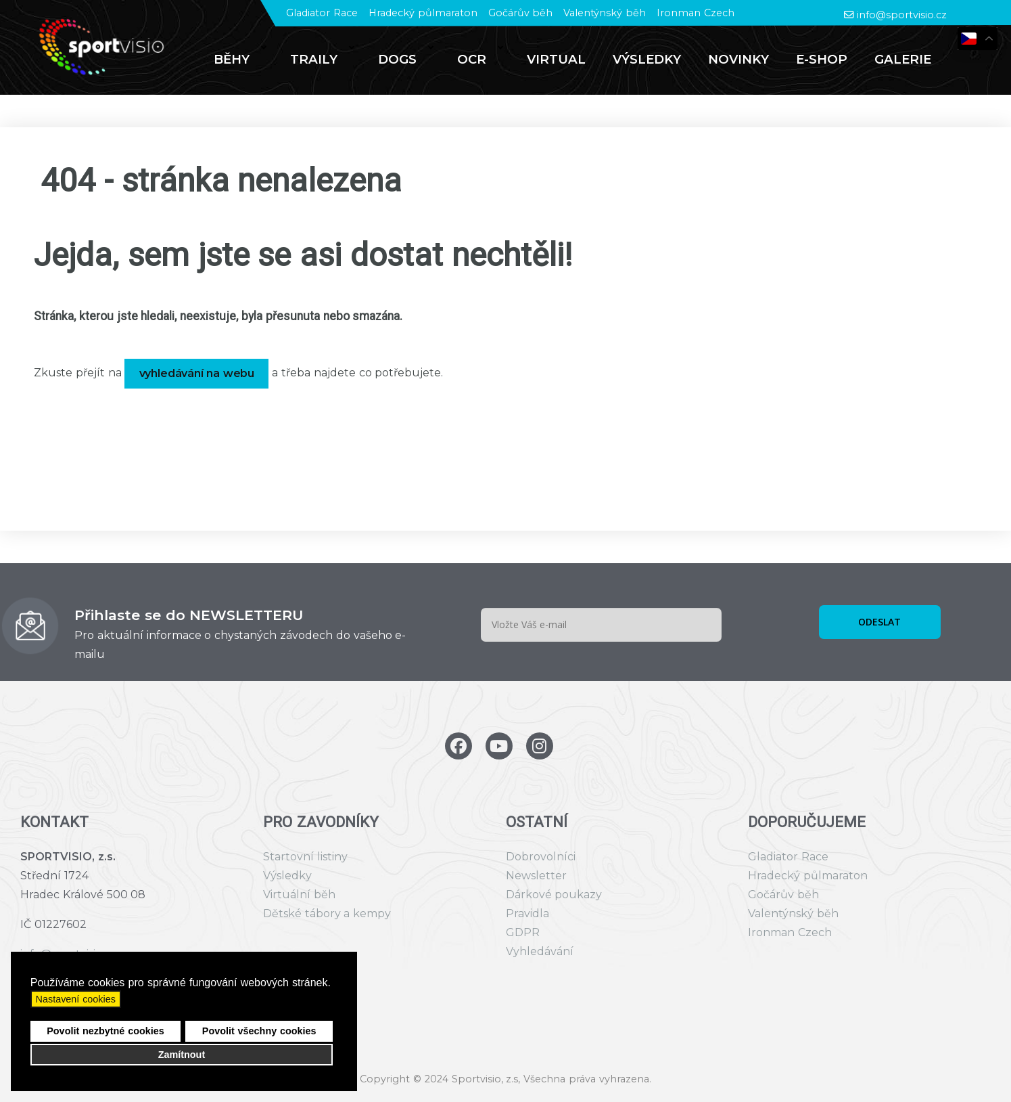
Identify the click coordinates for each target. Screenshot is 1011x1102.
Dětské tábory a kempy (327, 913)
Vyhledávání (539, 951)
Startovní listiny (305, 856)
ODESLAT (879, 621)
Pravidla (527, 913)
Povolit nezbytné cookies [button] (105, 1031)
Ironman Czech (695, 13)
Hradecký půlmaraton (423, 13)
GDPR (523, 932)
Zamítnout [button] (182, 1054)
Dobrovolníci (540, 856)
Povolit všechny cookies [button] (259, 1031)
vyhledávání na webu (197, 373)
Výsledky (287, 875)
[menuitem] (238, 59)
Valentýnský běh (604, 13)
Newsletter (536, 875)
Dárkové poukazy (554, 894)
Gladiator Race (322, 13)
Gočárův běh (520, 13)
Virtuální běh (299, 894)
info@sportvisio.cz (902, 15)
